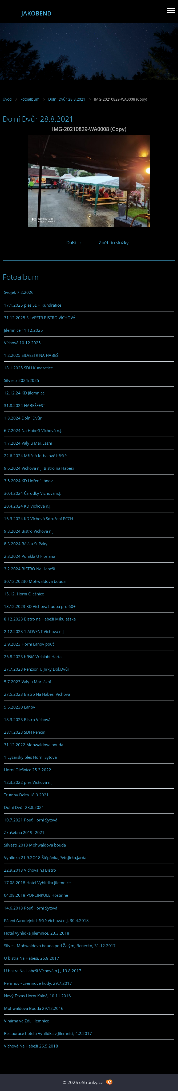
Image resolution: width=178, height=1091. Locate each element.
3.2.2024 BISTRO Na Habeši (29, 568)
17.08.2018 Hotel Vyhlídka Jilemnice (37, 882)
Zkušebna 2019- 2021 (24, 832)
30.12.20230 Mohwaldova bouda (35, 581)
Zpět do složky (114, 242)
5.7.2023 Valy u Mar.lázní (27, 681)
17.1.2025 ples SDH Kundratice (32, 305)
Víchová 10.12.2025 (22, 342)
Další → (74, 242)
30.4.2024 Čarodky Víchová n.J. (32, 493)
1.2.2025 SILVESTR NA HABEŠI (31, 355)
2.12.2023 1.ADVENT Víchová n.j (34, 631)
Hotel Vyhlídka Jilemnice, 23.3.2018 (36, 933)
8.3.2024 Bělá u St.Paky (25, 543)
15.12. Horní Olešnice (24, 593)
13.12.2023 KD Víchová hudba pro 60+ (40, 606)
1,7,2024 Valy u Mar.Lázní (28, 443)
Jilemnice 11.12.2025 (23, 330)
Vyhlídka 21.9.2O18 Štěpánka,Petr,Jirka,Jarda (45, 857)
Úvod (7, 99)
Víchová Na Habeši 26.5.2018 (31, 1046)
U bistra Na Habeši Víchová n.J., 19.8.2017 (42, 970)
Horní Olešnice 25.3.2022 (27, 769)
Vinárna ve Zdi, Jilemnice (26, 1020)
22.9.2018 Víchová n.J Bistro (30, 870)
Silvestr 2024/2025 (21, 380)
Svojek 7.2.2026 (19, 292)
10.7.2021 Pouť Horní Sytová (30, 820)
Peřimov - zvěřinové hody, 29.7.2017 (38, 983)
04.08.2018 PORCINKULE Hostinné (36, 895)
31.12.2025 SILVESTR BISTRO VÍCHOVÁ (39, 317)
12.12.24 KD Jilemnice (24, 393)
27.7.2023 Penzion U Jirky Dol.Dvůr (36, 669)
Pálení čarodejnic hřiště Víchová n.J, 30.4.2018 (46, 920)
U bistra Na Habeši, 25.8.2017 (31, 958)
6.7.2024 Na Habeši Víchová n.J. (33, 430)
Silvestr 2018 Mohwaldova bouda (35, 845)
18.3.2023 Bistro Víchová (27, 719)
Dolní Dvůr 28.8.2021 (66, 99)
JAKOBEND (36, 13)
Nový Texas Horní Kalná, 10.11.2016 (37, 995)
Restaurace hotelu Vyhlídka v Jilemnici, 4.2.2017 (48, 1033)
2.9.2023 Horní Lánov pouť (29, 644)
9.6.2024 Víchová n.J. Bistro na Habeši (39, 468)
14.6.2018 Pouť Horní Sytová (30, 908)
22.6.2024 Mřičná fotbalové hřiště (35, 455)
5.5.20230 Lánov (19, 707)
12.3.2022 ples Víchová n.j (28, 782)
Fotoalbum (30, 99)
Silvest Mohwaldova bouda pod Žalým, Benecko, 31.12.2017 (60, 945)
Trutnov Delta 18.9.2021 (26, 794)
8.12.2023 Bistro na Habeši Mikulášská (40, 619)
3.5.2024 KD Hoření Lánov (28, 480)
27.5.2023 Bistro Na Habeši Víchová (37, 694)
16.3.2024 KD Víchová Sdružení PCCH (38, 518)
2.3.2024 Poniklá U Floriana (29, 556)
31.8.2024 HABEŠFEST (24, 405)
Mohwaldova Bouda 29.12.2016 (33, 1008)
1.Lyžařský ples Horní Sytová (30, 757)
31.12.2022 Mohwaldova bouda (33, 744)
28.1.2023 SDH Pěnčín (24, 732)
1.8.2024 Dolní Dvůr (23, 418)
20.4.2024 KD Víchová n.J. (27, 506)
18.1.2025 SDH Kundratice (28, 367)
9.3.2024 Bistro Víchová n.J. (29, 531)
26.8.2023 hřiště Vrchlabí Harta (33, 656)
